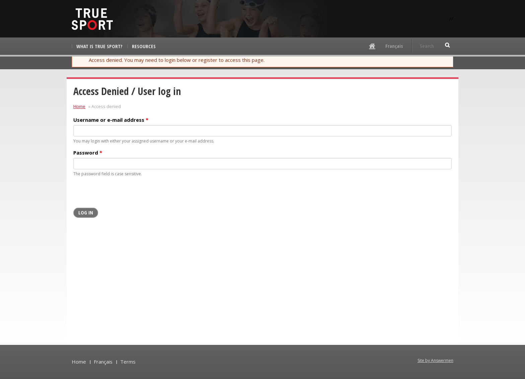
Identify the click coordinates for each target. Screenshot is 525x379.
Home (79, 106)
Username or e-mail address (110, 119)
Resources (144, 46)
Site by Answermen (435, 360)
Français (394, 45)
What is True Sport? (99, 46)
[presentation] (124, 195)
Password (87, 152)
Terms (128, 361)
